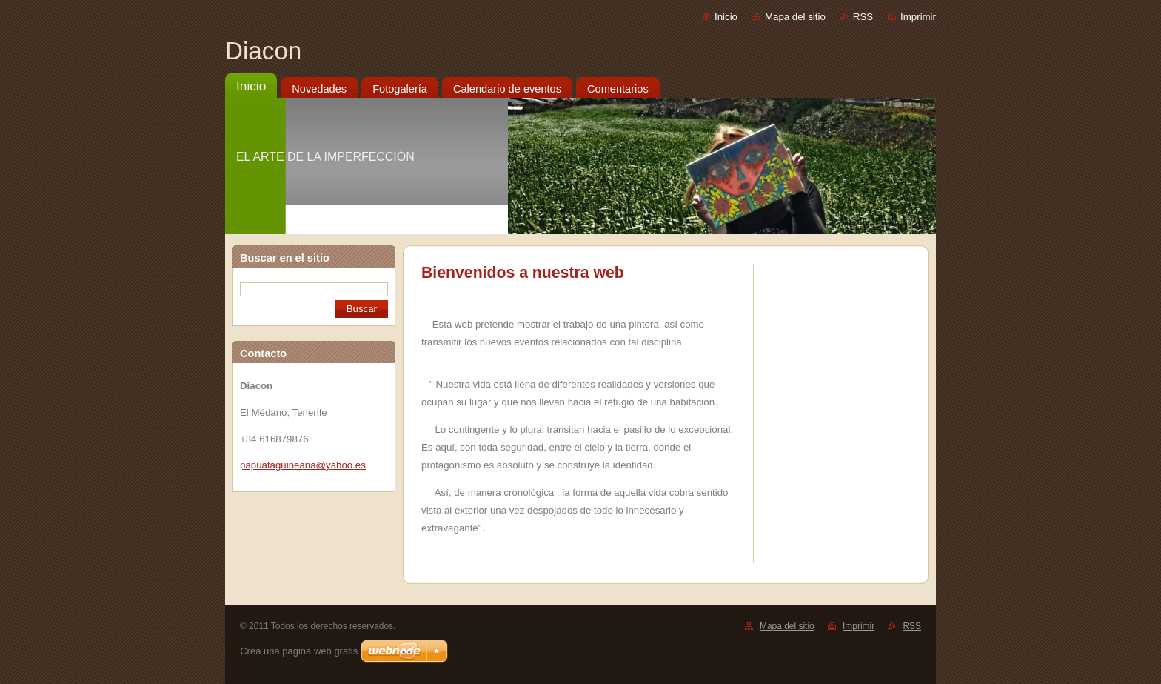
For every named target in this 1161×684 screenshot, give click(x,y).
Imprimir (918, 16)
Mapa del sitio (795, 16)
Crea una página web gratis (299, 651)
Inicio (726, 16)
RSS (863, 16)
